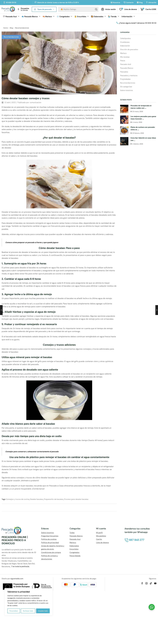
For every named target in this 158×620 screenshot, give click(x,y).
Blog (141, 2)
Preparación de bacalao (53, 499)
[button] (108, 9)
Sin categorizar (126, 86)
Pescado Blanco (126, 68)
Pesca (122, 61)
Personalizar (13, 611)
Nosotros (116, 2)
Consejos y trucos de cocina (17, 499)
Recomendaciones (22, 28)
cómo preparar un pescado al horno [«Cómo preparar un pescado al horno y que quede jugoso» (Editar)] (27, 242)
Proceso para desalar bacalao (76, 499)
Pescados (124, 72)
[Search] (96, 9)
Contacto (129, 2)
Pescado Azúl (125, 64)
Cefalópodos (125, 38)
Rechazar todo (28, 611)
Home (5, 28)
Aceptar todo (43, 611)
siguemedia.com (16, 578)
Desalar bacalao (36, 499)
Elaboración (125, 46)
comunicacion (35, 102)
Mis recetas (124, 57)
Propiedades (125, 79)
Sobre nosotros (126, 90)
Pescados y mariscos (128, 75)
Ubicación (152, 2)
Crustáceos (124, 42)
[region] (28, 602)
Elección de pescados (129, 49)
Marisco (123, 53)
